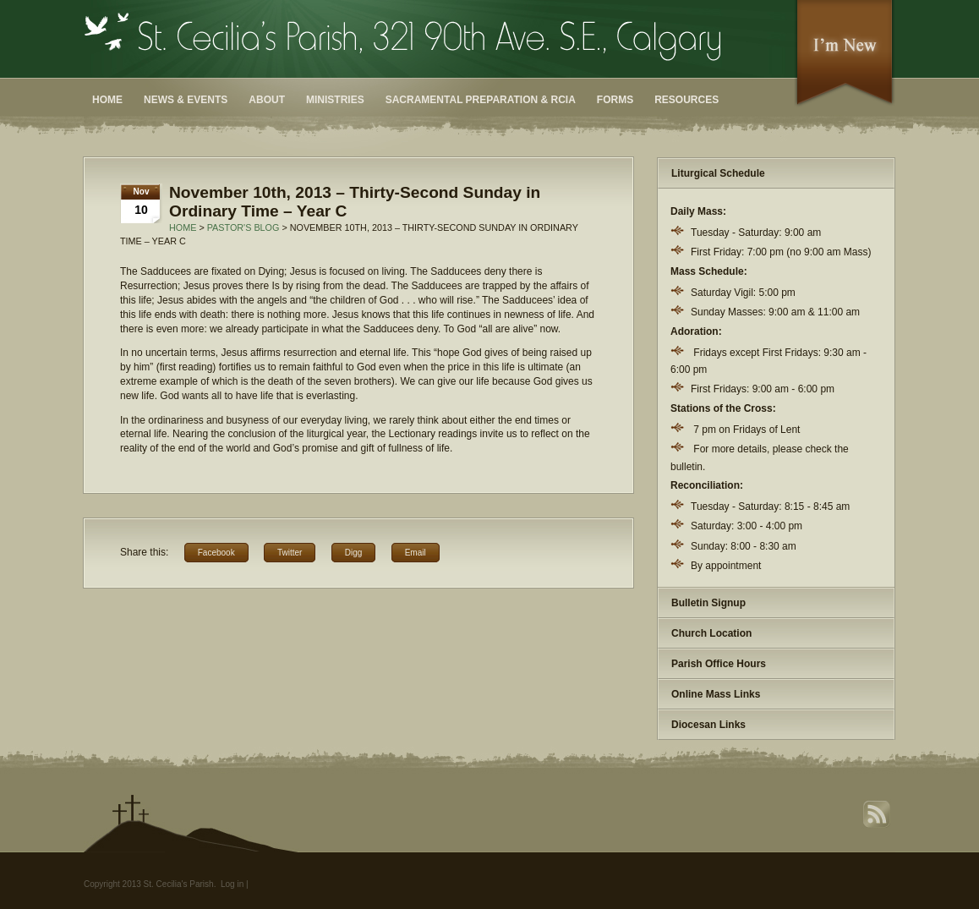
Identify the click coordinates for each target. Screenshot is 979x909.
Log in (232, 884)
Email (415, 552)
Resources (686, 100)
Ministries (335, 100)
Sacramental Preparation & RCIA (481, 100)
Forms (615, 100)
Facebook (216, 552)
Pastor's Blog (243, 227)
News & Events (185, 100)
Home (107, 100)
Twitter (289, 552)
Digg (354, 552)
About (267, 100)
